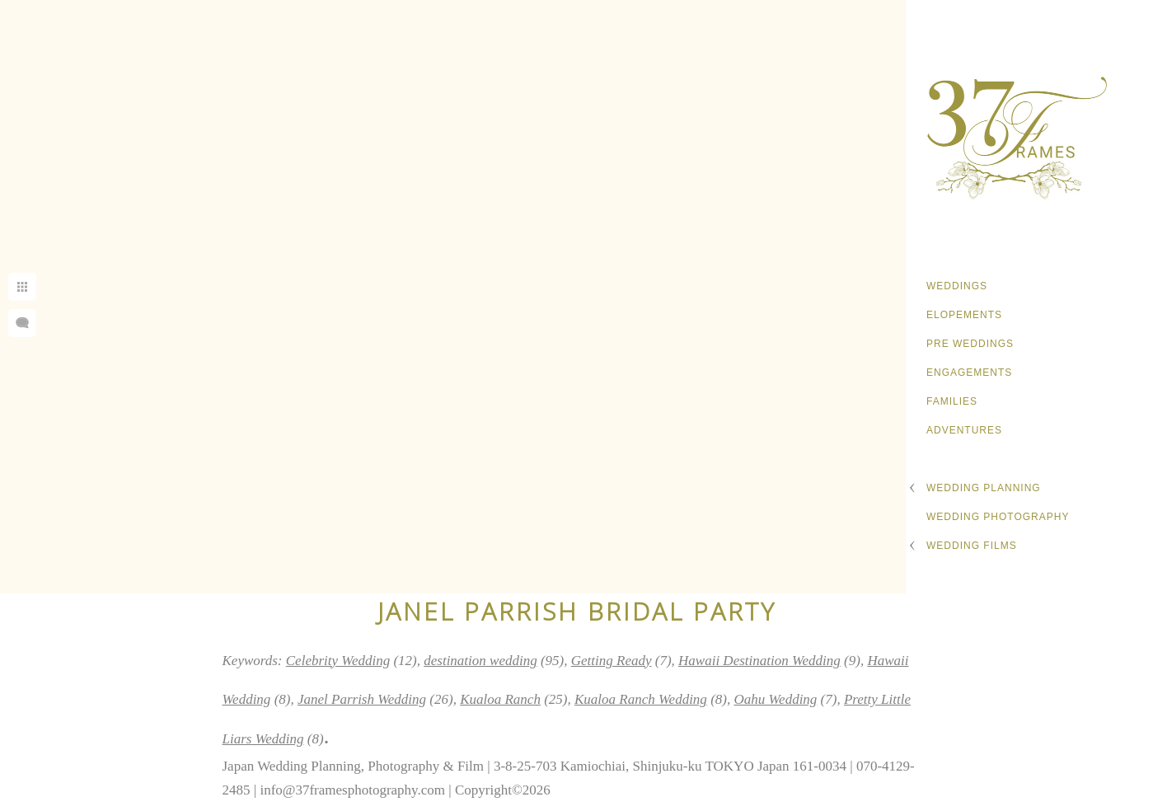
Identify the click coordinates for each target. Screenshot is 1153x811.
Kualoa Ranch (500, 699)
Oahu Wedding (775, 699)
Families (951, 401)
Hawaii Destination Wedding (759, 660)
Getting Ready (611, 660)
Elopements (964, 315)
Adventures (964, 430)
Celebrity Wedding (338, 660)
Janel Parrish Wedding (362, 699)
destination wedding (480, 660)
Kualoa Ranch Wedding (640, 699)
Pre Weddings (970, 343)
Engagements (969, 372)
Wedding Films (971, 545)
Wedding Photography (997, 517)
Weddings (956, 286)
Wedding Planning (983, 488)
